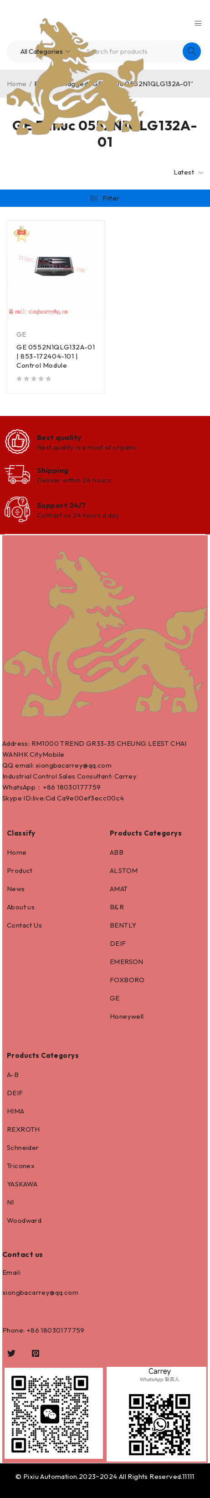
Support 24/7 (61, 505)
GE (21, 334)
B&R (117, 907)
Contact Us (24, 925)
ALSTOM (124, 870)
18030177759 (79, 787)
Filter (110, 198)
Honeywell (127, 1016)
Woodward (24, 1220)
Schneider (23, 1147)
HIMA (16, 1111)
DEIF (118, 943)
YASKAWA (22, 1184)
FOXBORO (127, 979)
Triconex (21, 1165)
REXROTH (23, 1129)
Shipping (53, 470)
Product (20, 870)
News (16, 888)
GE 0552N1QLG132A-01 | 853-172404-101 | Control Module (55, 356)
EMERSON (126, 961)
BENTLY (123, 925)
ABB (116, 852)
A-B (13, 1074)
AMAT (119, 888)
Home (17, 852)
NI (10, 1202)
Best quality (59, 437)
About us (21, 907)
